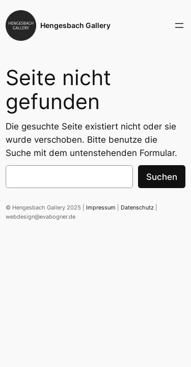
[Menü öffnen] (179, 25)
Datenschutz (137, 207)
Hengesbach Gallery (75, 25)
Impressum (101, 207)
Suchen (161, 177)
